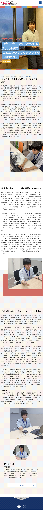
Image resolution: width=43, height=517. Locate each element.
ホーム (3, 76)
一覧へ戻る (21, 485)
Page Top (21, 498)
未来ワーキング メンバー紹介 (15, 76)
